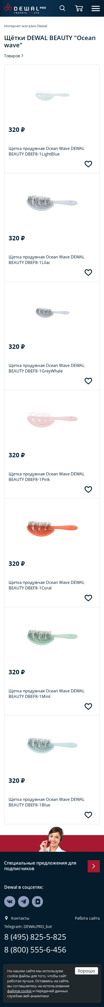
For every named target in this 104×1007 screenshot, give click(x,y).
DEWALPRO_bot (38, 926)
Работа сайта (87, 918)
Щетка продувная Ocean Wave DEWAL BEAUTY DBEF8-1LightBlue (47, 151)
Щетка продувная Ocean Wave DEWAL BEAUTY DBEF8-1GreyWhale (47, 368)
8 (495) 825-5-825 (35, 936)
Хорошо (86, 970)
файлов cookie (19, 990)
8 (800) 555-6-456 (35, 949)
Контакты (20, 918)
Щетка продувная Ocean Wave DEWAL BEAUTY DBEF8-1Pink (47, 476)
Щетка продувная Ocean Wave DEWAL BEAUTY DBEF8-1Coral (47, 585)
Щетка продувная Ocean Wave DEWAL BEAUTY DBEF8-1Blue (47, 802)
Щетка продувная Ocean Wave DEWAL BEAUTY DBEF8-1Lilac (47, 259)
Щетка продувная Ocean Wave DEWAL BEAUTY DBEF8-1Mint (47, 693)
